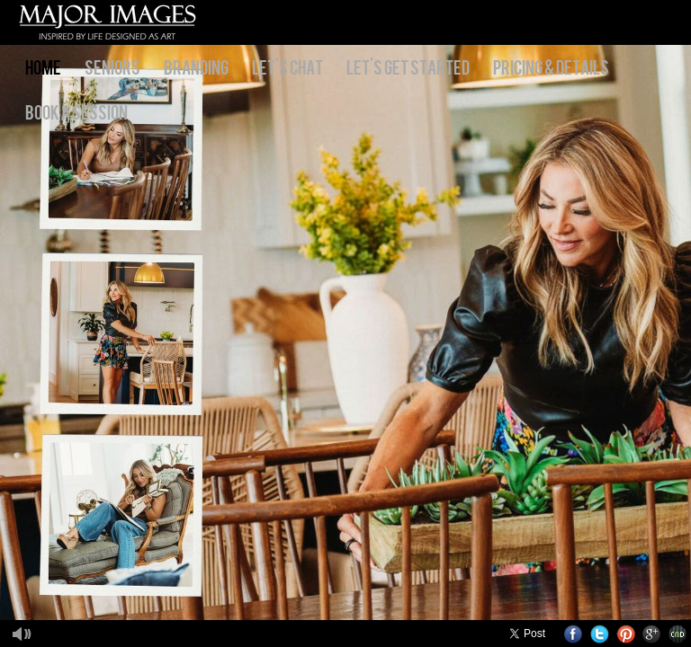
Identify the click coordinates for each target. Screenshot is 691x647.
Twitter (599, 634)
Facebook (573, 634)
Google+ (651, 634)
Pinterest (625, 634)
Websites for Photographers (678, 634)
